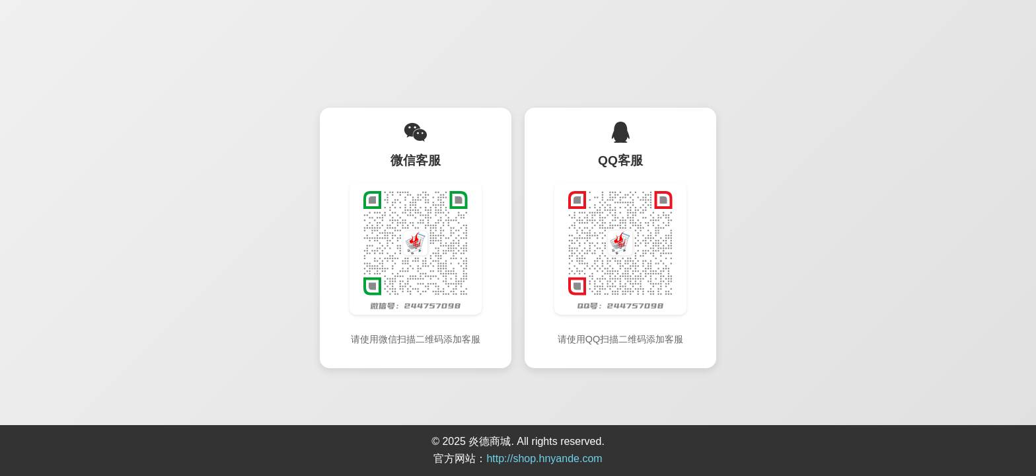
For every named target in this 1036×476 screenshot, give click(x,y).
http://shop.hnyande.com (544, 458)
